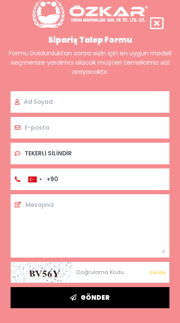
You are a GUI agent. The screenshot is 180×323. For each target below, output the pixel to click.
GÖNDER (90, 297)
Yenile (158, 273)
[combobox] (34, 179)
